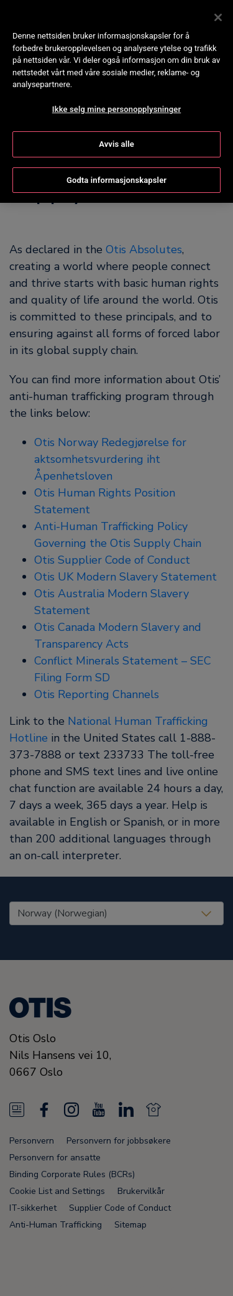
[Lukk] (218, 15)
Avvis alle (116, 141)
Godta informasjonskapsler (116, 177)
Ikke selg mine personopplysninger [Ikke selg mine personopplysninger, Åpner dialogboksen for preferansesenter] (116, 106)
